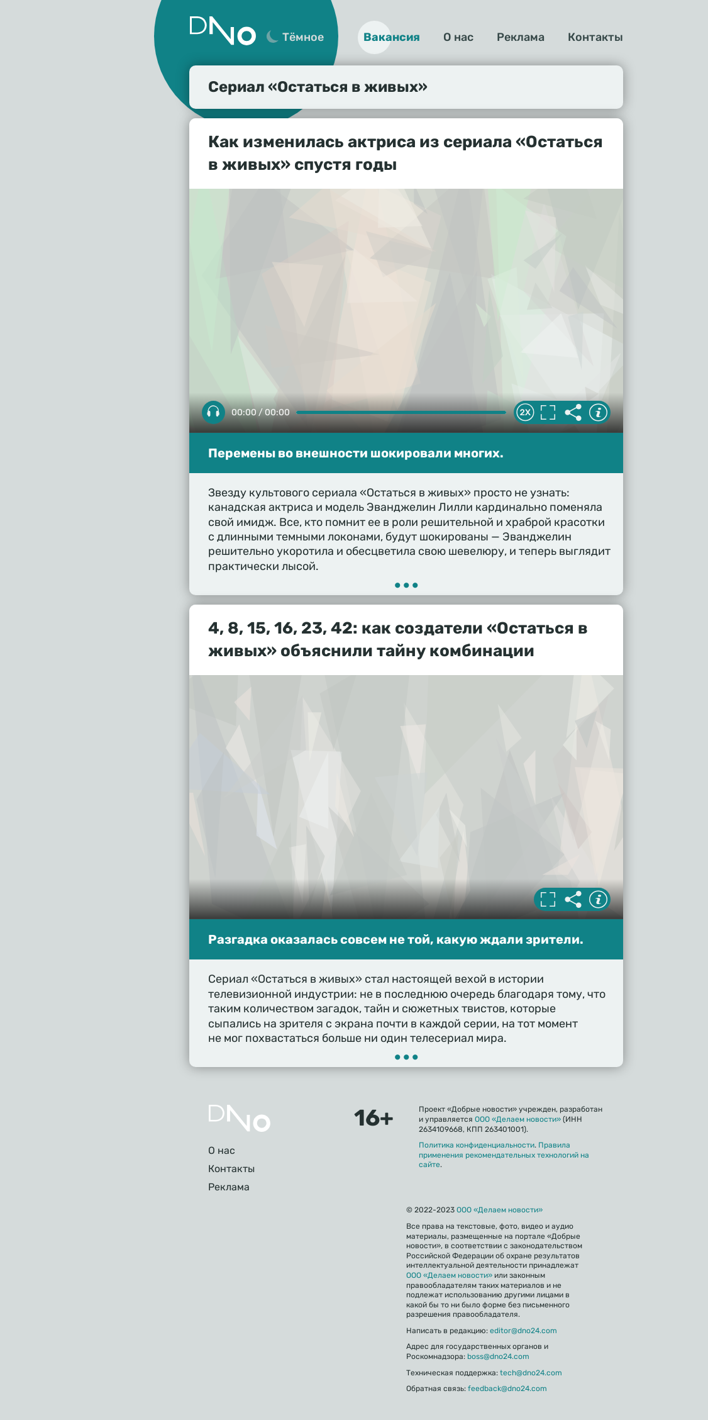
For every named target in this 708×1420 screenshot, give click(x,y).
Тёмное (303, 37)
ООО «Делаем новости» (518, 1119)
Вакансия (391, 37)
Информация (598, 412)
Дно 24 (222, 30)
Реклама (521, 37)
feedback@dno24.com (507, 1388)
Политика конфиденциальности (476, 1145)
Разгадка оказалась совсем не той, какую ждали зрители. (396, 939)
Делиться (572, 412)
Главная (239, 1118)
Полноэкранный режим (547, 412)
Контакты (595, 37)
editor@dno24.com (523, 1330)
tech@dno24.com (531, 1372)
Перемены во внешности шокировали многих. (356, 453)
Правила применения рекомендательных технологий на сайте (504, 1155)
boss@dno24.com (498, 1356)
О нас (458, 37)
